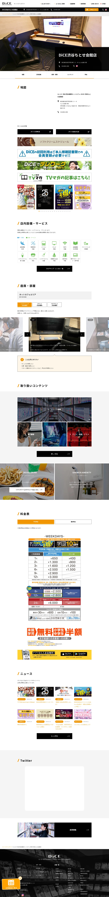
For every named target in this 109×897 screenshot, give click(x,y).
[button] (46, 211)
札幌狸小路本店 (59, 873)
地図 (23, 74)
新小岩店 (70, 878)
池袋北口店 (70, 873)
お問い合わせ (95, 4)
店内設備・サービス (40, 868)
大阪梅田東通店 (83, 893)
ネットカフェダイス (7, 14)
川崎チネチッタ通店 (85, 871)
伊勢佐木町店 (83, 880)
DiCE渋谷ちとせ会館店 (9, 10)
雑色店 (69, 892)
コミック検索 (40, 871)
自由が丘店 (70, 882)
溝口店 (81, 875)
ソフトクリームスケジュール (24, 875)
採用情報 (83, 4)
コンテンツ (70, 74)
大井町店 (70, 885)
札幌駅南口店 (59, 871)
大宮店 (57, 886)
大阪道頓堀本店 (83, 891)
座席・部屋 (54, 74)
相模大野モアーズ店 (85, 878)
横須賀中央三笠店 (84, 885)
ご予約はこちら (91, 9)
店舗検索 (72, 4)
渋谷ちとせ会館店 (72, 880)
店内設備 (38, 74)
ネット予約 (38, 875)
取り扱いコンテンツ (22, 871)
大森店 (69, 887)
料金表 (19, 868)
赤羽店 (69, 871)
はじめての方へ (46, 4)
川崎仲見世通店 (83, 873)
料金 (86, 74)
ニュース (19, 864)
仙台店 (57, 880)
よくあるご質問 (60, 4)
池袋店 (69, 875)
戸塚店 (81, 882)
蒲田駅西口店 (71, 889)
